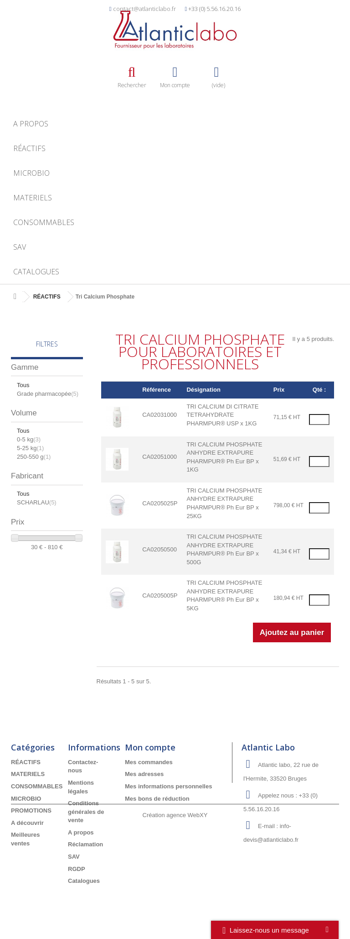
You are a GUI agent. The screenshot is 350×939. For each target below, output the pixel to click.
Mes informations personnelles (168, 786)
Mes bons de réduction (157, 798)
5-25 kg (30, 448)
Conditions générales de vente (86, 812)
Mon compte (150, 747)
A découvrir (27, 822)
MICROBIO (31, 173)
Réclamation (85, 844)
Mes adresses (144, 774)
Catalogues (36, 272)
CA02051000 (159, 456)
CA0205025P (159, 503)
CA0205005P (159, 595)
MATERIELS (32, 198)
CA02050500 (159, 549)
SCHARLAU (37, 502)
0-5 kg (29, 439)
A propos (30, 124)
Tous (23, 385)
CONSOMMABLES (43, 222)
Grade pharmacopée (47, 393)
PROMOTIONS (31, 810)
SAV (19, 247)
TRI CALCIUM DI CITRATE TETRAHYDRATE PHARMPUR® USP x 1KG (222, 415)
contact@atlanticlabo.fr (144, 9)
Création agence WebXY (175, 913)
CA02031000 (159, 414)
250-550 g (34, 456)
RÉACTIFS (29, 148)
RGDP (76, 869)
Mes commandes (149, 762)
